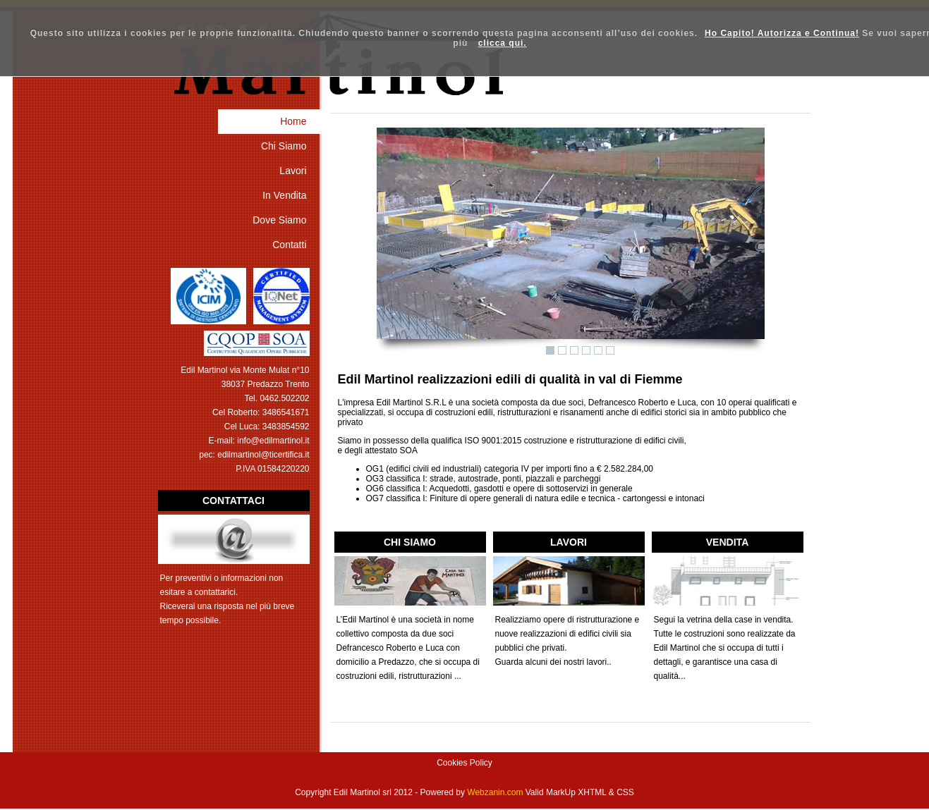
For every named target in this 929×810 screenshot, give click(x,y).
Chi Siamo (284, 146)
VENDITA (727, 542)
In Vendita (284, 195)
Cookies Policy (464, 763)
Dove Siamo (279, 220)
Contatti (289, 244)
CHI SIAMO (410, 542)
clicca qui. (502, 43)
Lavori (292, 170)
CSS (625, 792)
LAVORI (568, 542)
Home (293, 121)
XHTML (592, 792)
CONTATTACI (233, 500)
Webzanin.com (495, 792)
